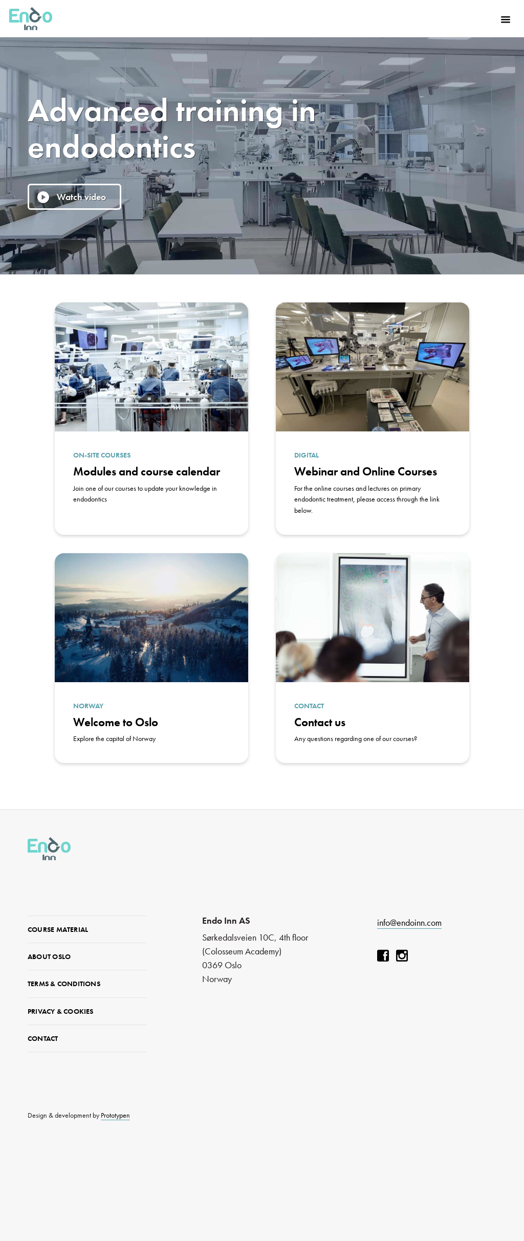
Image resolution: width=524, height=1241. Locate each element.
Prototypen (115, 1115)
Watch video (81, 197)
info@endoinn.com (409, 922)
